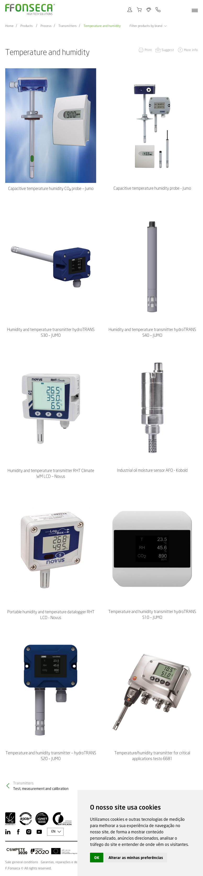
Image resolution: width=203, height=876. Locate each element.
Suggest (168, 50)
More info (191, 50)
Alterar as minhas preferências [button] (136, 857)
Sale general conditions (21, 862)
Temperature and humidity (102, 26)
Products (26, 26)
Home (9, 26)
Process (46, 26)
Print (148, 50)
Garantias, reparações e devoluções (65, 862)
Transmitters (67, 26)
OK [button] (96, 857)
